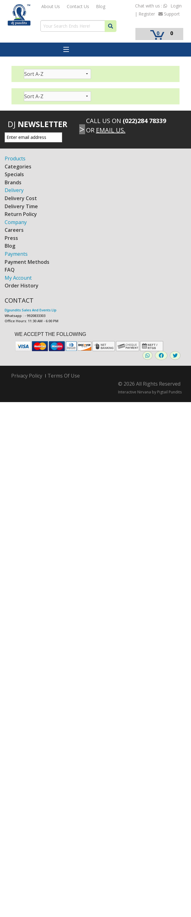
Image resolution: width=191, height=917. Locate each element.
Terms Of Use (64, 375)
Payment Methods (27, 262)
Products (15, 158)
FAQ (10, 269)
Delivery (14, 190)
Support (169, 14)
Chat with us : (151, 6)
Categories (18, 166)
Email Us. (110, 130)
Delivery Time (21, 206)
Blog (100, 6)
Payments (16, 253)
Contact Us (78, 6)
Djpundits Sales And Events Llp (31, 310)
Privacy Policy (26, 376)
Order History (22, 285)
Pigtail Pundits (169, 392)
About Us (50, 6)
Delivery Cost (21, 198)
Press (11, 238)
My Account (18, 277)
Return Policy (21, 214)
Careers (14, 230)
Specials (14, 174)
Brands (13, 182)
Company (16, 222)
